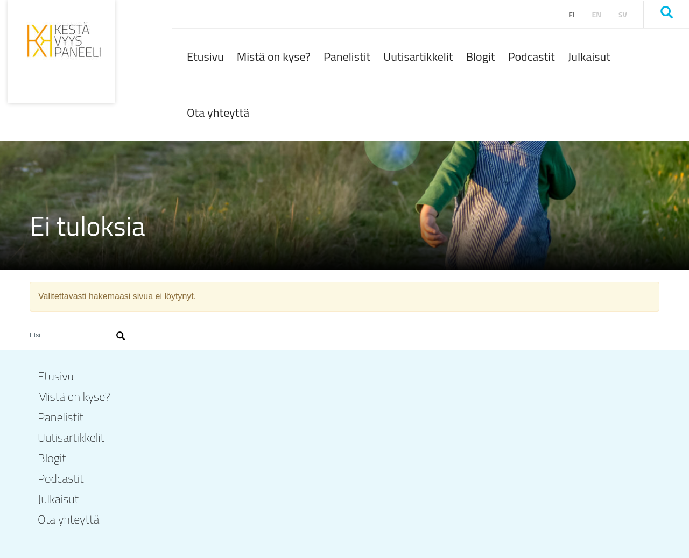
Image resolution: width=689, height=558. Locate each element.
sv (622, 14)
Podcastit (531, 56)
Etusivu (205, 56)
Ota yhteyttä (218, 112)
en (596, 14)
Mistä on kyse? (274, 56)
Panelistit (347, 56)
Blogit (480, 56)
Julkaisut (589, 56)
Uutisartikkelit (418, 56)
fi (571, 14)
